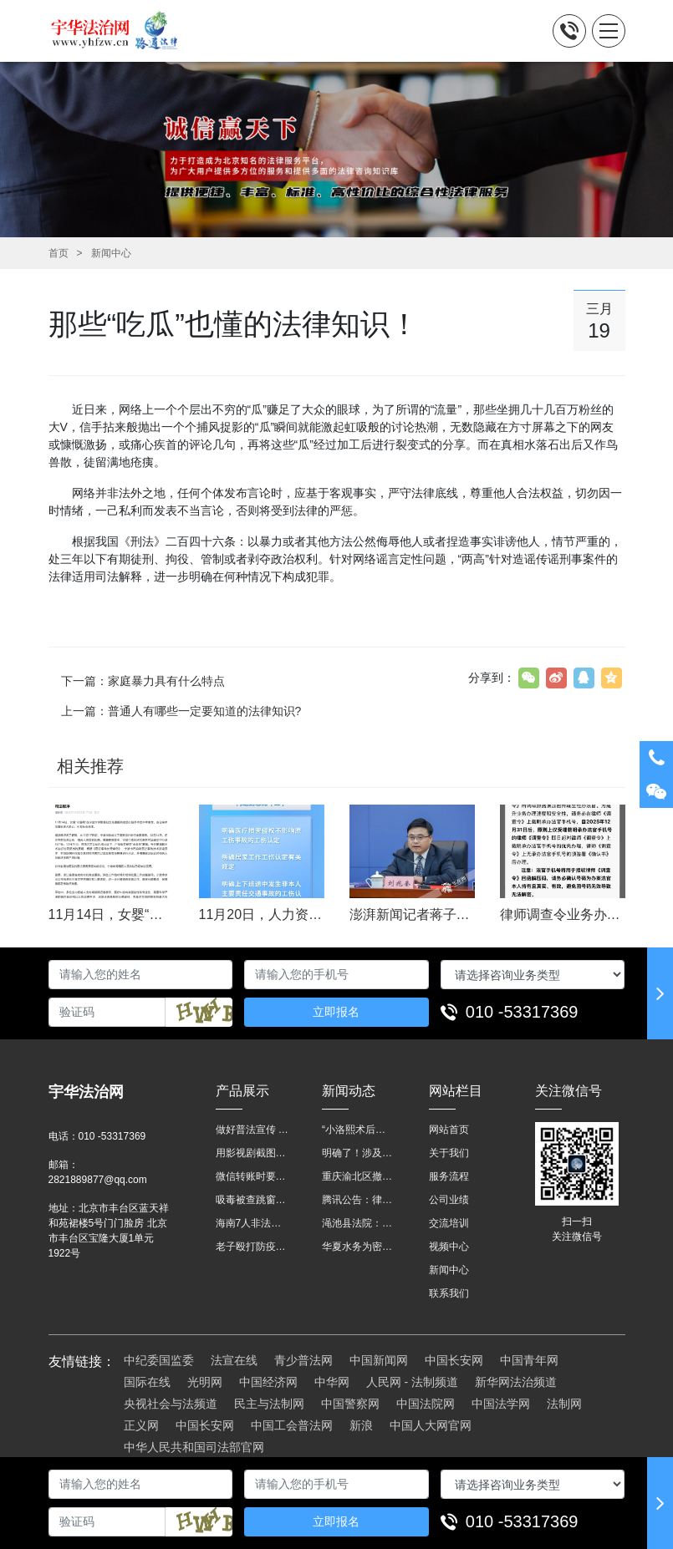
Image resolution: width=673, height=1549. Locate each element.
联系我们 (449, 1293)
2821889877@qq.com (97, 1180)
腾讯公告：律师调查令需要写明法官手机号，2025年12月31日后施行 (358, 1200)
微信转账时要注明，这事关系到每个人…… (252, 1176)
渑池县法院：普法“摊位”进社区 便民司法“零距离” (358, 1223)
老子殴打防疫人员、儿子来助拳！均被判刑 (252, 1246)
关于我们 (449, 1153)
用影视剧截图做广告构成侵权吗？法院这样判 (252, 1153)
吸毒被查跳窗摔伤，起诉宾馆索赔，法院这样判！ (252, 1200)
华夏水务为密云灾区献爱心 (358, 1246)
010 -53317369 (522, 1012)
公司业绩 (449, 1200)
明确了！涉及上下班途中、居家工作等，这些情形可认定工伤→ (358, 1153)
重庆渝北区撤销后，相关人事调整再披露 (358, 1176)
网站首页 (449, 1129)
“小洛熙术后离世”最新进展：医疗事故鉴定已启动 (358, 1129)
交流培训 (449, 1223)
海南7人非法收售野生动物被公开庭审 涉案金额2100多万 (252, 1223)
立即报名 (336, 1011)
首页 (58, 253)
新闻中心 (111, 253)
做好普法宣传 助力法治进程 (252, 1129)
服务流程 (449, 1176)
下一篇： (143, 681)
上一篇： (181, 711)
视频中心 (449, 1246)
